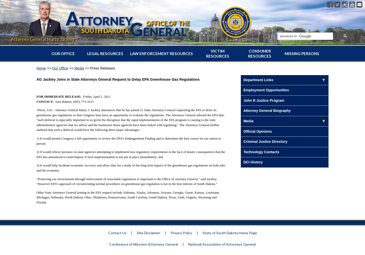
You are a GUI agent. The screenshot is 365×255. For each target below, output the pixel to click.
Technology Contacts (261, 152)
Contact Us (117, 233)
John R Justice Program (263, 100)
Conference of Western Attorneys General (143, 244)
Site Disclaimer (148, 233)
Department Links (258, 80)
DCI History (253, 162)
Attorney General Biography (267, 111)
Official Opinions (257, 131)
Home (41, 68)
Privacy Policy (181, 233)
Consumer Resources (259, 53)
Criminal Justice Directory (265, 142)
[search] (305, 36)
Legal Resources (105, 53)
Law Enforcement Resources (161, 53)
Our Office (63, 53)
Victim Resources (217, 53)
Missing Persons (302, 53)
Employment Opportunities (266, 90)
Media (79, 68)
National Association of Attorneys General (222, 244)
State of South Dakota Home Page (230, 233)
